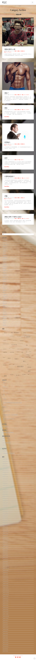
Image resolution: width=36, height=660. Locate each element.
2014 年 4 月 (5, 581)
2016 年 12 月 (5, 531)
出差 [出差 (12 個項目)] (22, 352)
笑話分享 (19, 94)
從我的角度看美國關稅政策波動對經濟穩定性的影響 (12, 402)
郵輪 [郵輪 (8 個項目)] (28, 374)
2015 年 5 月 (5, 559)
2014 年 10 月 (5, 568)
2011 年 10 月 (5, 644)
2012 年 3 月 (5, 635)
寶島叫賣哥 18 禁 (9, 49)
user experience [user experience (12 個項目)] (21, 349)
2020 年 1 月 (5, 511)
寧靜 (4, 394)
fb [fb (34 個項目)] (27, 345)
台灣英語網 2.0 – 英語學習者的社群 (9, 453)
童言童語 (4, 190)
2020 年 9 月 (5, 496)
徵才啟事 (4, 268)
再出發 (4, 253)
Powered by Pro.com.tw (18, 655)
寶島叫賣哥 (4, 59)
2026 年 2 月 (5, 459)
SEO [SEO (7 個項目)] (9, 348)
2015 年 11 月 (5, 548)
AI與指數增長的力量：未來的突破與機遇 (10, 414)
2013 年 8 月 (5, 598)
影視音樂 (4, 266)
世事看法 (4, 246)
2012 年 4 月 (5, 633)
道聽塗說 (4, 318)
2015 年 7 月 (5, 555)
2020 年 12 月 (5, 489)
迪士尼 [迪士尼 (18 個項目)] (17, 375)
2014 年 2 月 (5, 585)
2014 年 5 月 (5, 579)
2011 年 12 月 (5, 640)
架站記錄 (4, 283)
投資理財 (4, 272)
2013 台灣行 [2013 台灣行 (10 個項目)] (19, 336)
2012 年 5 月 (5, 631)
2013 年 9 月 (5, 596)
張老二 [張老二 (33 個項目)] (17, 359)
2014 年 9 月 (5, 570)
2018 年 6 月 (5, 520)
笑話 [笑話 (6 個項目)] (27, 364)
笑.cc (8, 59)
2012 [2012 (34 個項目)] (5, 333)
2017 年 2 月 (5, 526)
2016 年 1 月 (5, 544)
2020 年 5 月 (5, 502)
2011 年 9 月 (5, 646)
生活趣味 (16, 109)
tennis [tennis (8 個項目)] (13, 348)
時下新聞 (4, 279)
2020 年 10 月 (5, 494)
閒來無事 (4, 320)
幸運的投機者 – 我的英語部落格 (8, 432)
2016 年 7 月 (5, 539)
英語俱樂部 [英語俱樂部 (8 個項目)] (11, 374)
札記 (4, 2)
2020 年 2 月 (5, 509)
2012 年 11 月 (5, 618)
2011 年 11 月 (5, 642)
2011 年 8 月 (5, 648)
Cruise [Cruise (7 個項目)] (10, 339)
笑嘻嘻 (14, 211)
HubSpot (4, 438)
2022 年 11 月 (5, 472)
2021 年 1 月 (5, 487)
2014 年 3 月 (5, 583)
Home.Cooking (5, 244)
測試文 (4, 292)
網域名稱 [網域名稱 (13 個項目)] (29, 367)
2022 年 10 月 (5, 474)
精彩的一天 (5, 386)
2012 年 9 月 (5, 622)
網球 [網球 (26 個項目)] (29, 371)
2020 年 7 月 (5, 500)
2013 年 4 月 (5, 607)
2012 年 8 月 (5, 624)
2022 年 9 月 (5, 476)
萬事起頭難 (5, 314)
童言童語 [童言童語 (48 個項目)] (20, 366)
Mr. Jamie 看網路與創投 (7, 442)
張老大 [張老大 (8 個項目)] (23, 357)
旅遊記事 (4, 277)
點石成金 (4, 398)
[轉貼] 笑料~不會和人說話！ (13, 217)
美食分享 (4, 309)
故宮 (5, 158)
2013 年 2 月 (5, 611)
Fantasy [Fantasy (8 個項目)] (21, 343)
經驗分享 (4, 305)
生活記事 (16, 94)
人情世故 (4, 248)
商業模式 (4, 259)
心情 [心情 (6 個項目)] (26, 357)
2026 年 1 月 (5, 461)
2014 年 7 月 (5, 574)
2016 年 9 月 (5, 535)
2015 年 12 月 (5, 546)
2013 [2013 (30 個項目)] (24, 332)
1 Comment (21, 159)
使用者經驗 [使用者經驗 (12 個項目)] (12, 352)
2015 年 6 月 (5, 557)
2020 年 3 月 (5, 507)
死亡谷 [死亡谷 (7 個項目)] (10, 364)
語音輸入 (7, 142)
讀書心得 (4, 316)
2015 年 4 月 (5, 561)
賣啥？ (6, 93)
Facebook (4, 242)
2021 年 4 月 (5, 483)
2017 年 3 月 (5, 524)
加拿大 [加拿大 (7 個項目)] (30, 351)
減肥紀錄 (4, 290)
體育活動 (4, 325)
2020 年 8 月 (5, 498)
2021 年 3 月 (5, 485)
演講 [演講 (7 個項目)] (13, 364)
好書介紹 (4, 261)
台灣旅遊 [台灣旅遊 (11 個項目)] (27, 354)
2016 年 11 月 (5, 533)
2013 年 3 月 (5, 609)
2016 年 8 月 (5, 537)
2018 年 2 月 (5, 522)
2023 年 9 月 (5, 465)
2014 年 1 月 (5, 587)
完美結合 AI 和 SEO (6, 410)
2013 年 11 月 (5, 592)
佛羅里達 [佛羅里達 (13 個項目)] (5, 352)
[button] (32, 2)
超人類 (4, 382)
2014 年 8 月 (5, 572)
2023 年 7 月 (5, 470)
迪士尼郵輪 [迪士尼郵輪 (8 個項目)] (24, 374)
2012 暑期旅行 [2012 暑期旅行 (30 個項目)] (15, 332)
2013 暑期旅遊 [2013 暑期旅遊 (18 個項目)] (27, 336)
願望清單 (4, 322)
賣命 (5, 108)
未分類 (4, 281)
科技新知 (4, 301)
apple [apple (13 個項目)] (4, 340)
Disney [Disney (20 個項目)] (22, 340)
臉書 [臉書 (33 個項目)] (5, 376)
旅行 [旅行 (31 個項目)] (24, 361)
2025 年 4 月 (5, 463)
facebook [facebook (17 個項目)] (14, 344)
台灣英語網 (5, 257)
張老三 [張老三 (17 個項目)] (9, 358)
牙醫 (5, 196)
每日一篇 (19, 197)
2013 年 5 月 (5, 605)
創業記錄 (4, 255)
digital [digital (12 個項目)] (15, 340)
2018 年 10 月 (5, 513)
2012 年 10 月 (5, 620)
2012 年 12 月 (5, 616)
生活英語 (4, 294)
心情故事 (16, 197)
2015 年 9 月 (5, 550)
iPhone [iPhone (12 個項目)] (4, 349)
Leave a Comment (25, 94)
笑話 (7, 190)
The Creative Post (5, 426)
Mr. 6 (3, 440)
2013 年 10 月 (5, 594)
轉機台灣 (4, 406)
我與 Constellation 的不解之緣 (8, 418)
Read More (6, 116)
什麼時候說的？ (9, 176)
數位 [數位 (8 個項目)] (30, 357)
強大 (4, 390)
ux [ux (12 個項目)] (28, 349)
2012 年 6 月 (5, 629)
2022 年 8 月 (5, 478)
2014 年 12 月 (5, 563)
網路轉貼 (19, 218)
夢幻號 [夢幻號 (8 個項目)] (4, 357)
